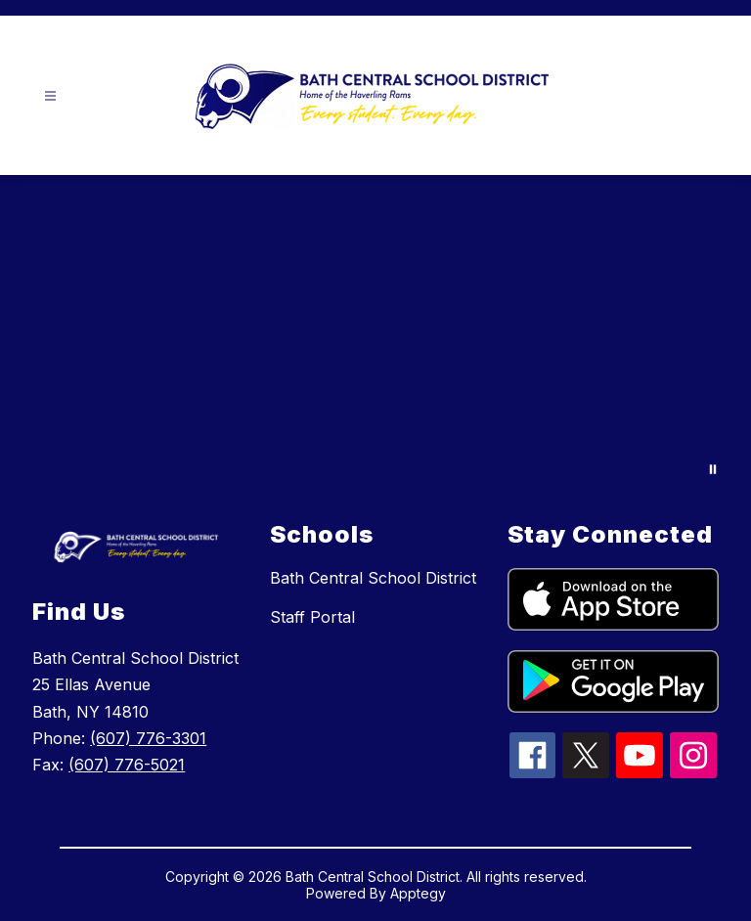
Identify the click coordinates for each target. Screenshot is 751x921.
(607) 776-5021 (126, 764)
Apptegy (418, 893)
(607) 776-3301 (148, 738)
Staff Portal (312, 617)
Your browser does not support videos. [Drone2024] (375, 336)
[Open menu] (50, 96)
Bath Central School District (373, 578)
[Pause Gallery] (713, 469)
